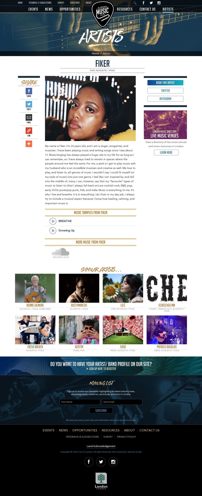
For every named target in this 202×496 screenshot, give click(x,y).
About (88, 2)
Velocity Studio (135, 452)
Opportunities (70, 9)
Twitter (151, 2)
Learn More (166, 152)
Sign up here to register (102, 369)
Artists (168, 9)
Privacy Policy (126, 437)
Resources (125, 9)
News (49, 9)
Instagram (159, 2)
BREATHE (65, 221)
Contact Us (148, 9)
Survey (61, 2)
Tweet (29, 104)
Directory (75, 2)
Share (29, 91)
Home (20, 2)
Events (33, 9)
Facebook (143, 2)
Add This (29, 144)
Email (29, 117)
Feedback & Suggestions (40, 2)
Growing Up (66, 230)
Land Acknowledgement (101, 446)
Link (29, 130)
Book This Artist (165, 83)
